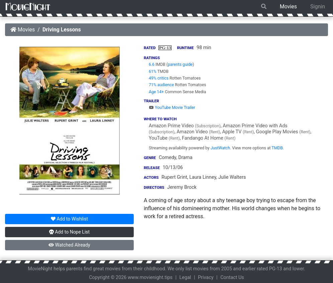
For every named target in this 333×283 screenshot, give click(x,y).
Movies (288, 6)
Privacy (206, 277)
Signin (317, 6)
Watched (69, 245)
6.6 (151, 64)
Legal (185, 277)
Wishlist (69, 219)
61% (152, 71)
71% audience (161, 85)
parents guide (180, 64)
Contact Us (232, 277)
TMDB (277, 148)
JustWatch (220, 148)
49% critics (159, 78)
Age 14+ (156, 92)
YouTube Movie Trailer (172, 107)
